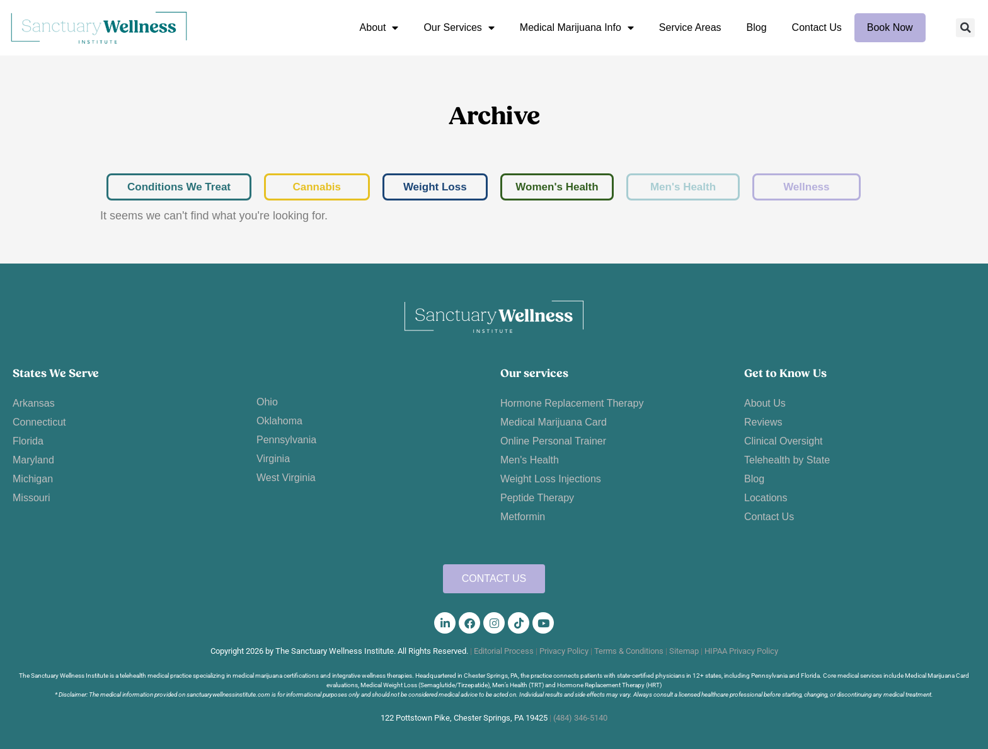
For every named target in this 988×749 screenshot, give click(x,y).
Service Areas (690, 27)
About (379, 27)
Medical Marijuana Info (577, 27)
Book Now (890, 27)
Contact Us (817, 27)
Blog (757, 27)
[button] (965, 27)
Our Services (458, 27)
